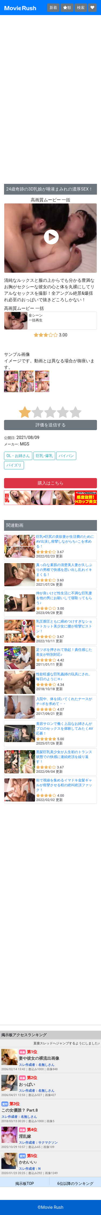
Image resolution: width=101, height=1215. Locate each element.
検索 (81, 7)
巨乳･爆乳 (44, 456)
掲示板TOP (24, 1183)
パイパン (66, 456)
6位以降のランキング (75, 1183)
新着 (53, 7)
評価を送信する (51, 424)
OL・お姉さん (18, 456)
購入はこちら (51, 483)
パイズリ (14, 465)
